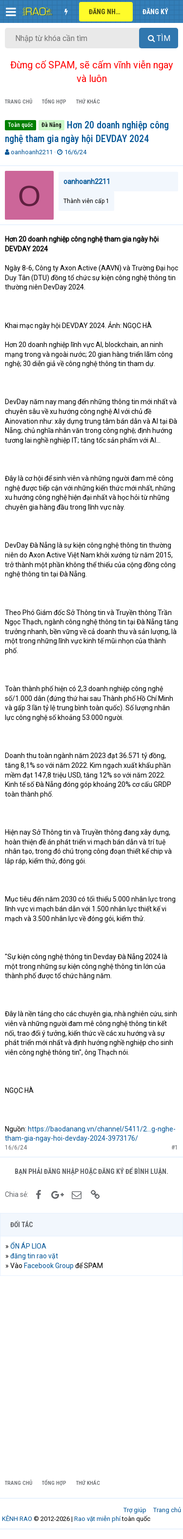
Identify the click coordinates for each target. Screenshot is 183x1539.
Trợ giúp (134, 1510)
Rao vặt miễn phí (97, 1518)
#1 (174, 1147)
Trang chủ (167, 1510)
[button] (11, 11)
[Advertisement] (91, 1377)
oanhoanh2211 (32, 152)
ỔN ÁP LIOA (28, 1246)
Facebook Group (49, 1266)
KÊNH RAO (17, 1518)
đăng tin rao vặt (34, 1256)
